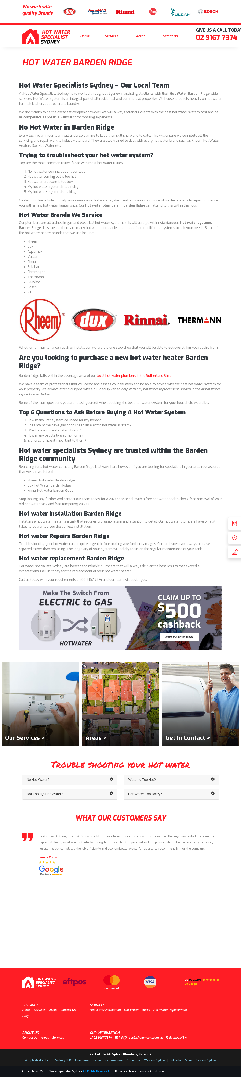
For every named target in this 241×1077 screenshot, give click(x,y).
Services (111, 36)
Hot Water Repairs (137, 1010)
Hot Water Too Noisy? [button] (171, 794)
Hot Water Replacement (170, 1010)
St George (133, 1060)
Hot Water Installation (105, 1010)
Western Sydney (155, 1060)
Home (85, 36)
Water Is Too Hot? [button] (171, 779)
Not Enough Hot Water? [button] (70, 794)
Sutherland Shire (181, 1060)
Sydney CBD (63, 1060)
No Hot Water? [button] (70, 779)
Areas (140, 36)
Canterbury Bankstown (108, 1060)
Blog (25, 1016)
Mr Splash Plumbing (38, 1060)
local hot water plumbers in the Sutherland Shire (134, 375)
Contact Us (169, 36)
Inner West (82, 1060)
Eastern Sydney (206, 1060)
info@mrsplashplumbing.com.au (139, 1038)
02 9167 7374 (216, 37)
